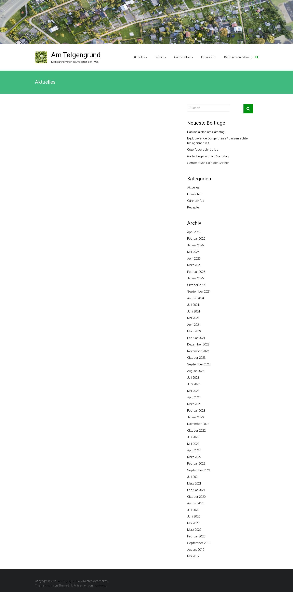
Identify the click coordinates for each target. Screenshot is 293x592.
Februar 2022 (196, 463)
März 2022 (194, 457)
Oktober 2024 (196, 285)
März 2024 (194, 331)
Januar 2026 (195, 245)
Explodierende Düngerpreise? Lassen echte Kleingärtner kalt (217, 141)
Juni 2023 (193, 384)
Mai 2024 (193, 318)
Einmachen (194, 194)
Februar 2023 (196, 410)
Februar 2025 (196, 272)
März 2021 (194, 483)
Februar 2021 (196, 490)
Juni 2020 (193, 516)
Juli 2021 (193, 477)
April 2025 (193, 258)
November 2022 (198, 424)
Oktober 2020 (196, 497)
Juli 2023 (193, 377)
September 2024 (198, 291)
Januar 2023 (195, 417)
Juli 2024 (193, 305)
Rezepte (193, 207)
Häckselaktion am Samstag (206, 132)
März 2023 (194, 404)
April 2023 (193, 397)
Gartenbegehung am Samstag (208, 156)
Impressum (208, 57)
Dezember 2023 (198, 344)
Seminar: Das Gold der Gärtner (208, 163)
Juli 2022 (193, 437)
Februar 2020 (196, 536)
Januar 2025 (195, 278)
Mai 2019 (193, 556)
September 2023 (198, 364)
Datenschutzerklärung (238, 57)
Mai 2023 (193, 391)
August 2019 (195, 549)
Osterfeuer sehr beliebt (203, 149)
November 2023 (198, 351)
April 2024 (193, 325)
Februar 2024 (196, 338)
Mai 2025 (193, 252)
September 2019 (198, 543)
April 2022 (193, 450)
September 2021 (198, 470)
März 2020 (194, 530)
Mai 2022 (193, 444)
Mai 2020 (193, 523)
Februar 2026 (196, 238)
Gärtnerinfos (182, 57)
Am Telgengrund (76, 55)
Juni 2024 (193, 311)
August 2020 (195, 503)
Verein (159, 57)
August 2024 (195, 298)
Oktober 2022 (196, 430)
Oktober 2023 (196, 358)
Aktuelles (139, 57)
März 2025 (194, 265)
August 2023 (195, 371)
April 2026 (193, 232)
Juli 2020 (193, 510)
